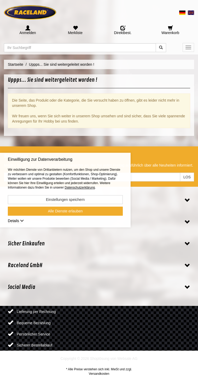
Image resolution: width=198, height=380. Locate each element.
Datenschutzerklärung (80, 187)
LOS (187, 177)
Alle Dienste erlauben (65, 211)
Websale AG (127, 358)
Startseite (15, 64)
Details (16, 221)
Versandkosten (99, 374)
